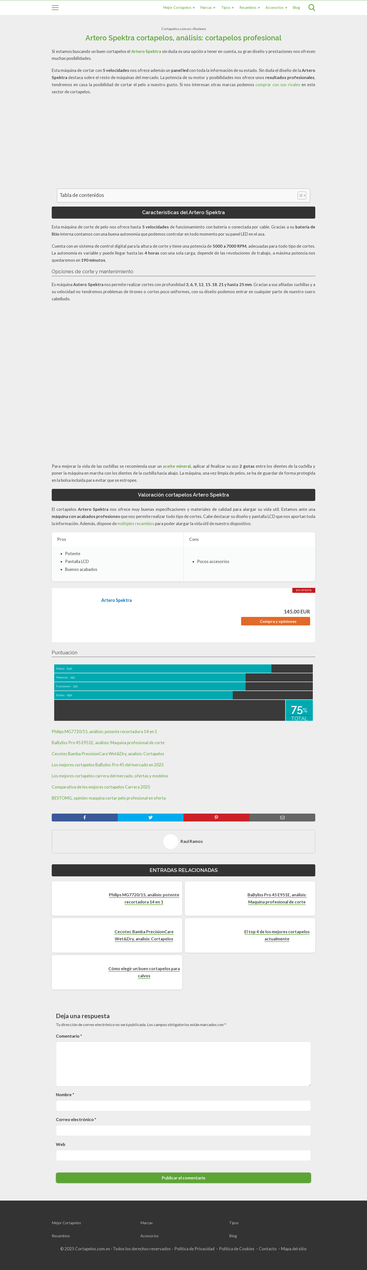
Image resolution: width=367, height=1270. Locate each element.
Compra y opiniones (278, 621)
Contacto (268, 1248)
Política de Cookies (236, 1248)
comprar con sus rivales (277, 84)
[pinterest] (217, 817)
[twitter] (151, 817)
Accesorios (275, 7)
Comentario (69, 1036)
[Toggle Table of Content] (299, 195)
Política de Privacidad (194, 1248)
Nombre (65, 1094)
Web (60, 1144)
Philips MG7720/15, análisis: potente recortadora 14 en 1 (104, 731)
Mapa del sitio (294, 1248)
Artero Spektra (116, 600)
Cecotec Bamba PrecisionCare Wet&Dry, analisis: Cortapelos (108, 753)
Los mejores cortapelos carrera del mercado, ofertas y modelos (110, 775)
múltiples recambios (135, 523)
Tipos (225, 7)
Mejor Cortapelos (177, 7)
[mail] (283, 817)
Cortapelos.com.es (176, 29)
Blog (296, 7)
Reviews (199, 29)
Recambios (247, 7)
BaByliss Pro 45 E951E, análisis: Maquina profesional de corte (108, 742)
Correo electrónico (76, 1119)
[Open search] (311, 7)
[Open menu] (55, 7)
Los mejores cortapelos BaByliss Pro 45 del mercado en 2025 (108, 764)
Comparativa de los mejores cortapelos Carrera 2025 (101, 786)
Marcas (206, 7)
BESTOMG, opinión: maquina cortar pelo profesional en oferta (109, 798)
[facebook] (85, 817)
